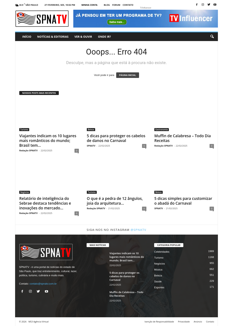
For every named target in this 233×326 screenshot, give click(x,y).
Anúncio (198, 321)
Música (158, 269)
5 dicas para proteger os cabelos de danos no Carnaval (116, 138)
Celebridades (161, 251)
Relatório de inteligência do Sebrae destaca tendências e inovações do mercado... (45, 203)
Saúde (158, 281)
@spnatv (138, 230)
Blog (107, 4)
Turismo (24, 129)
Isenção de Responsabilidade (159, 321)
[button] (212, 36)
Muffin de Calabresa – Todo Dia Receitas (182, 138)
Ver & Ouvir (83, 36)
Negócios (24, 192)
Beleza (91, 129)
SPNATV (91, 145)
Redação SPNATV (28, 150)
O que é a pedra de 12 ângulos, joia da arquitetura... (115, 201)
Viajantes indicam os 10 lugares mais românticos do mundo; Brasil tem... (47, 140)
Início (26, 36)
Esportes (159, 287)
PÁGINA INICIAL (127, 75)
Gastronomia (161, 129)
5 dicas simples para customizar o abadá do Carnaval (183, 201)
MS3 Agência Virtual (38, 321)
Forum (116, 4)
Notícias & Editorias (52, 36)
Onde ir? (104, 36)
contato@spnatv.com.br (43, 283)
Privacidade (184, 321)
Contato (128, 4)
